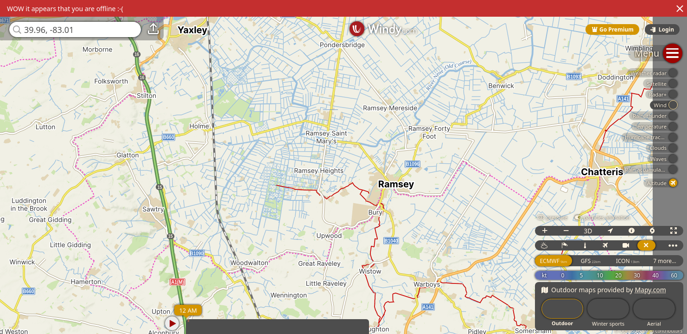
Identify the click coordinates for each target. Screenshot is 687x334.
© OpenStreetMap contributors (648, 331)
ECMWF (553, 261)
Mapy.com (650, 289)
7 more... (664, 261)
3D (588, 230)
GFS (590, 261)
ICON (628, 261)
